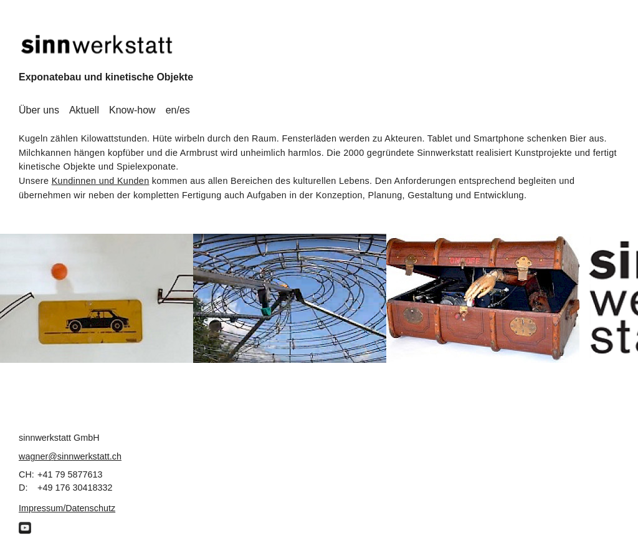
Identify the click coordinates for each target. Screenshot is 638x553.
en (171, 110)
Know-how (132, 110)
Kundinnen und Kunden (101, 181)
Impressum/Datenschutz (67, 508)
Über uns (39, 110)
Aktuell (84, 110)
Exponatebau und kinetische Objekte (106, 77)
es (184, 110)
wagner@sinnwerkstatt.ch (70, 456)
